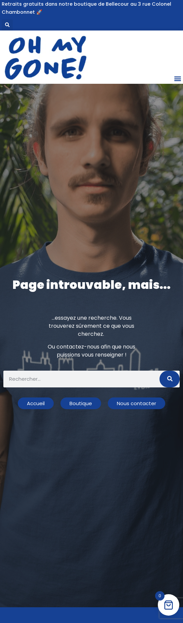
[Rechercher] (169, 379)
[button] (7, 24)
